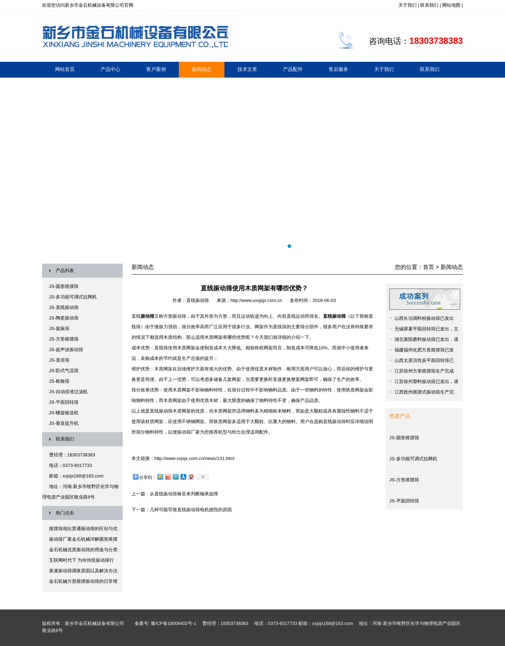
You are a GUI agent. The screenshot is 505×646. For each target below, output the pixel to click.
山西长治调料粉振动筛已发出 (424, 318)
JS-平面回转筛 (64, 402)
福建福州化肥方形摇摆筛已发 (424, 349)
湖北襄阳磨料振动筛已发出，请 (426, 339)
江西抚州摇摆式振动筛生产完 (424, 392)
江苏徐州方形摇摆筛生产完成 (424, 371)
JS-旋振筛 (59, 328)
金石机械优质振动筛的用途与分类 (83, 549)
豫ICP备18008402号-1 (173, 623)
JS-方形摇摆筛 (64, 339)
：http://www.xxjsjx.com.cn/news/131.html (192, 458)
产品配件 (293, 69)
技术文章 (247, 69)
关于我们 (407, 5)
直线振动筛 (197, 300)
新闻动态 (201, 69)
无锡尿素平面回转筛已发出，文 (426, 328)
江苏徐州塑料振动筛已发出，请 (426, 381)
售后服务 (338, 69)
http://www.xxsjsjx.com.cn (256, 300)
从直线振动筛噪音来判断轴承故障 (184, 493)
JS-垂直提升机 (64, 423)
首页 (428, 267)
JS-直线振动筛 (64, 307)
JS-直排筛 (59, 360)
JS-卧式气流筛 (64, 370)
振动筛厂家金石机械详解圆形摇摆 (83, 539)
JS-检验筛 (59, 381)
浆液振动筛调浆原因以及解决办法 (83, 570)
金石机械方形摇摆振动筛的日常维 (83, 581)
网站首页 (65, 69)
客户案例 (156, 69)
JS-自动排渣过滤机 (68, 391)
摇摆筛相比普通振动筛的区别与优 (83, 528)
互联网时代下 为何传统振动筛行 (81, 560)
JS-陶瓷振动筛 (64, 318)
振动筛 (147, 316)
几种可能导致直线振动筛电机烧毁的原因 (191, 509)
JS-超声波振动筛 (66, 349)
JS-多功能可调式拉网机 (73, 296)
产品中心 (110, 69)
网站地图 (451, 5)
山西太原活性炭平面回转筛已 (424, 360)
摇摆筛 (252, 165)
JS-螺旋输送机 (64, 412)
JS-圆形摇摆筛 (64, 286)
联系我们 (429, 5)
